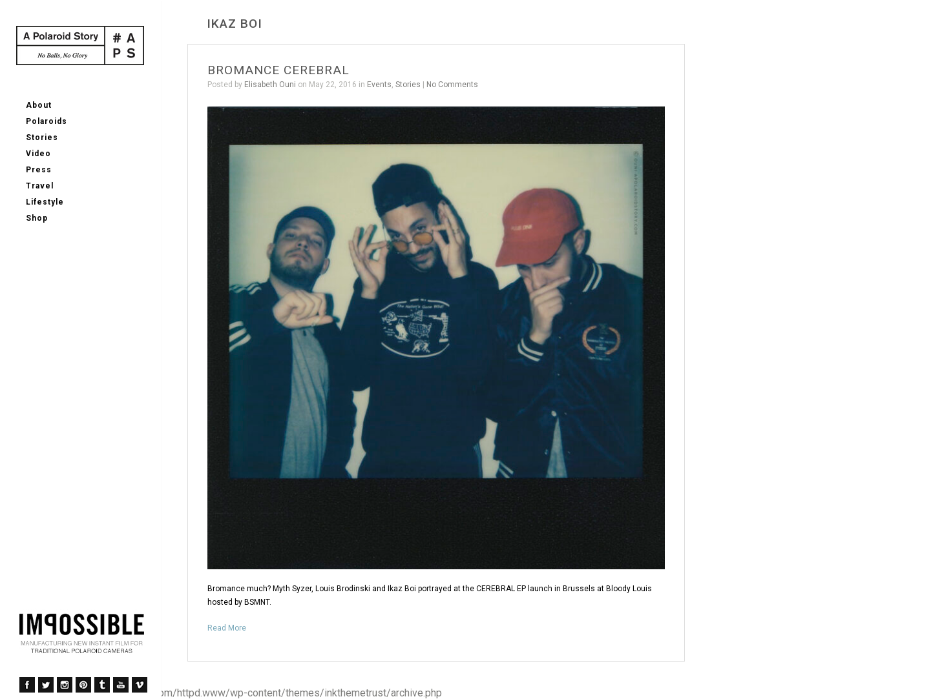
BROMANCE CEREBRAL (278, 70)
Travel (40, 185)
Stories (42, 137)
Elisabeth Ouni (270, 84)
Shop (37, 218)
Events (379, 84)
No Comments (452, 84)
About (39, 105)
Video (38, 153)
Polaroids (46, 121)
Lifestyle (45, 202)
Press (39, 169)
